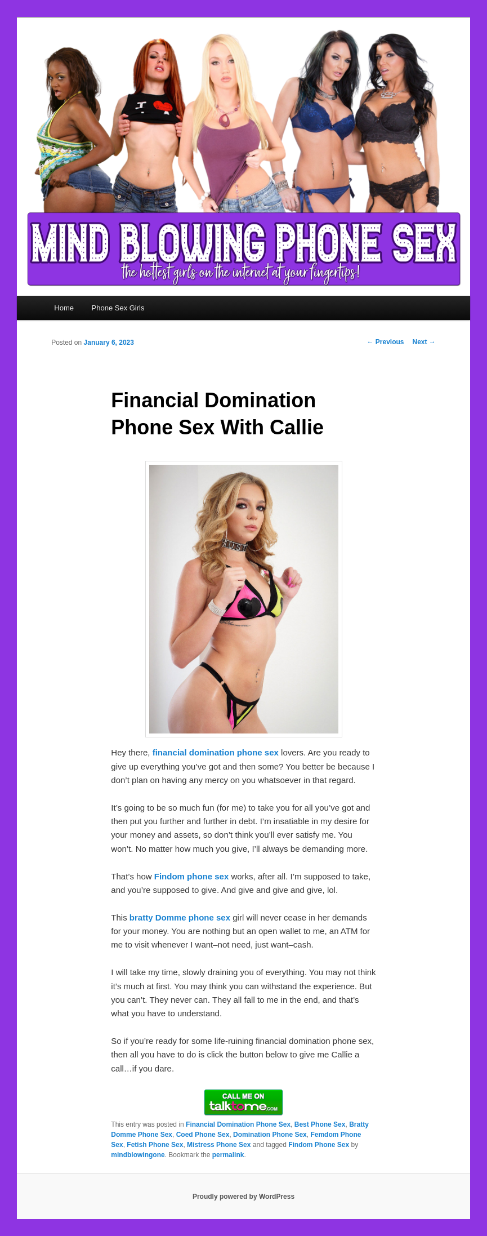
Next (423, 342)
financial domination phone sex (216, 752)
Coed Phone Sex (203, 1135)
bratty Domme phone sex (179, 917)
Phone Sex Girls (118, 308)
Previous (385, 342)
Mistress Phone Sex (219, 1145)
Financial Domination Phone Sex (238, 1124)
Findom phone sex (191, 876)
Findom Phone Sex (318, 1145)
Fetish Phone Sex (155, 1145)
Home (64, 308)
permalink (228, 1155)
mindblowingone (137, 1155)
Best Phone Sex (320, 1124)
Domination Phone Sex (270, 1135)
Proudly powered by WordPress (243, 1197)
